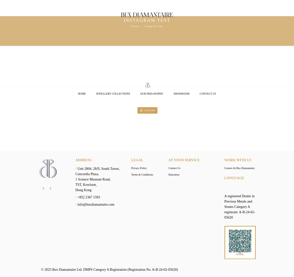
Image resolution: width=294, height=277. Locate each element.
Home (134, 26)
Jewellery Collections (113, 93)
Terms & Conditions (142, 174)
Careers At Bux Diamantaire (239, 168)
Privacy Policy (139, 168)
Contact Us (208, 93)
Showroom (181, 93)
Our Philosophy (151, 93)
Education (174, 174)
